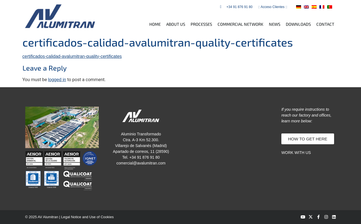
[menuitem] (298, 7)
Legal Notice (71, 217)
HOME (155, 24)
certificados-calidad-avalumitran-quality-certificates (72, 56)
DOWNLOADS (298, 24)
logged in (57, 79)
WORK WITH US (296, 152)
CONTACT (325, 24)
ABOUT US (175, 24)
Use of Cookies (101, 217)
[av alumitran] (229, 135)
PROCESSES (201, 24)
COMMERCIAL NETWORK (240, 24)
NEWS (274, 24)
